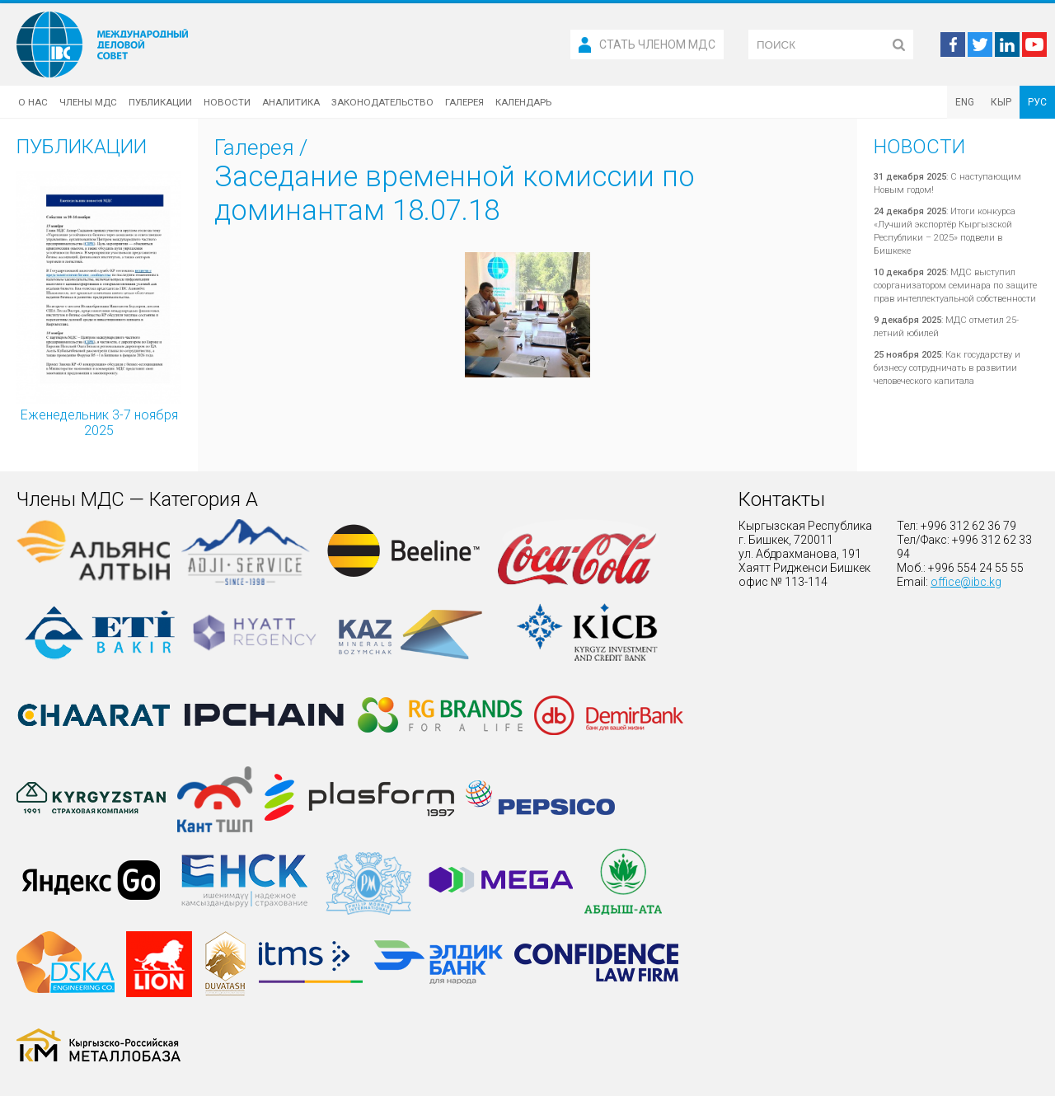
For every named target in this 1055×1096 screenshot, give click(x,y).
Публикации (160, 102)
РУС (1037, 102)
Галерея (464, 102)
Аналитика (291, 102)
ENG (964, 102)
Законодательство (382, 102)
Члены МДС (88, 102)
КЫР (1001, 102)
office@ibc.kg (966, 581)
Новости (227, 102)
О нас (33, 102)
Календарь (523, 102)
